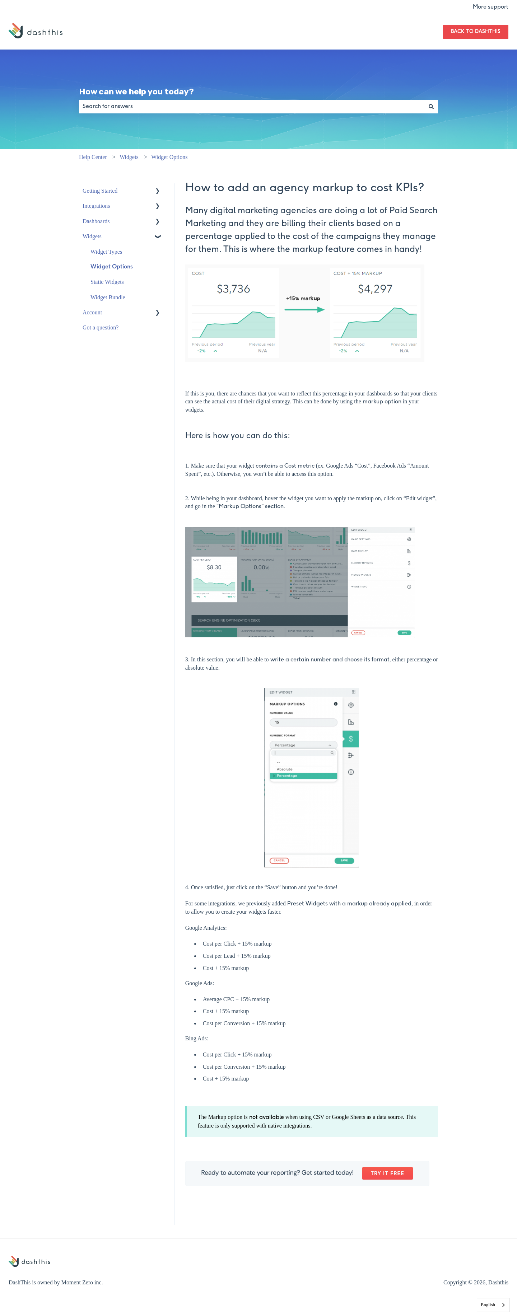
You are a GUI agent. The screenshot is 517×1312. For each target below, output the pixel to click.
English (488, 1304)
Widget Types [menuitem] (106, 252)
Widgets (129, 157)
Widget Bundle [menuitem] (107, 297)
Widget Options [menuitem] (111, 267)
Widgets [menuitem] (92, 236)
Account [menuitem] (92, 312)
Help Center (93, 157)
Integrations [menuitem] (96, 206)
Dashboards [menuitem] (96, 221)
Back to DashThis (475, 31)
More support (490, 7)
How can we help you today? (136, 91)
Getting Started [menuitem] (100, 191)
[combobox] (251, 106)
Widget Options (169, 157)
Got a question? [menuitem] (100, 327)
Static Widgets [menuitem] (107, 282)
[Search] (431, 106)
